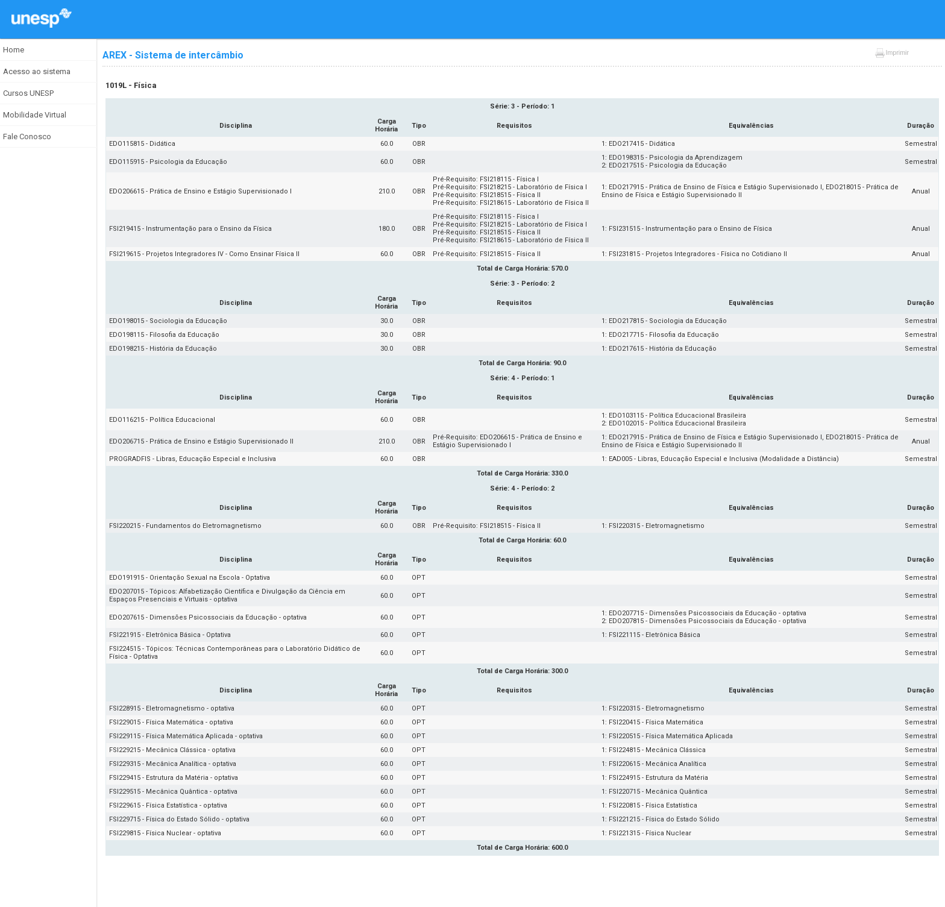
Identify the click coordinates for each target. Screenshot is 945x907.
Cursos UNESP (28, 93)
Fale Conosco (27, 136)
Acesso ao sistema (37, 71)
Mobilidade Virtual (34, 114)
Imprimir (891, 53)
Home (13, 49)
